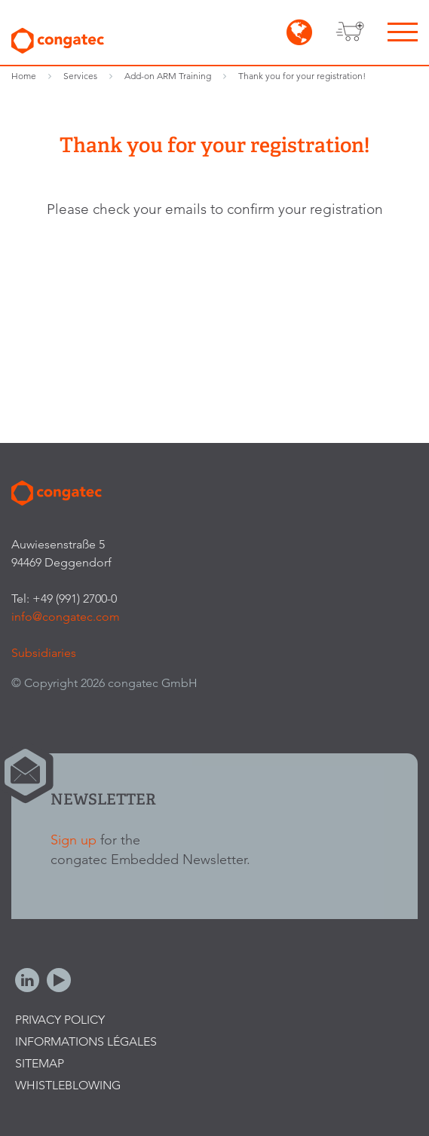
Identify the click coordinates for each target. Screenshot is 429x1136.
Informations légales (86, 1041)
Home (23, 75)
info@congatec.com (65, 616)
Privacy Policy (60, 1019)
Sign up (74, 839)
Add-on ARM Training (167, 75)
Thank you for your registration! (302, 75)
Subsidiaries (43, 653)
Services (80, 75)
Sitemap (39, 1063)
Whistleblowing (68, 1085)
